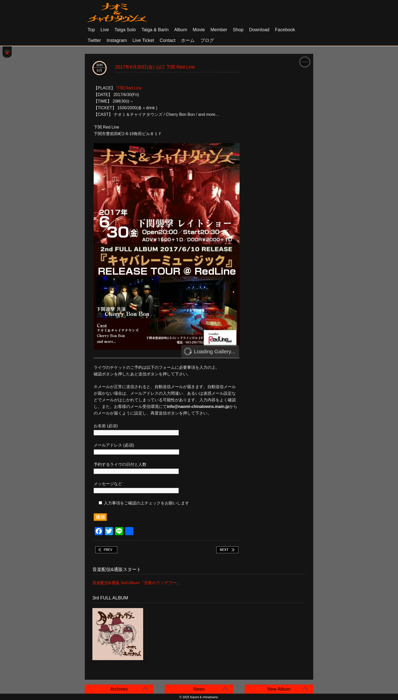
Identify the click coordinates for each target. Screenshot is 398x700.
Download (259, 29)
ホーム (188, 40)
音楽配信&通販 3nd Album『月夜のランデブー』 (136, 583)
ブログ (207, 40)
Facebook (285, 29)
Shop (238, 29)
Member (218, 29)
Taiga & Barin (155, 29)
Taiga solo (125, 29)
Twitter (94, 40)
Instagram (117, 40)
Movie (199, 29)
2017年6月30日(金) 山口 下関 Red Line (155, 67)
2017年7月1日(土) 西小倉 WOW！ (227, 549)
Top (91, 29)
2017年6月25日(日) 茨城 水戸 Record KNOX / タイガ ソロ (106, 549)
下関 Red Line (129, 88)
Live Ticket (143, 40)
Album (180, 29)
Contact (167, 40)
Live (105, 29)
